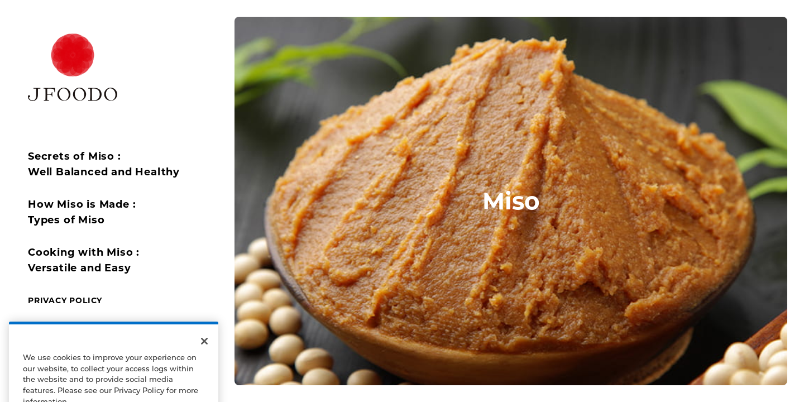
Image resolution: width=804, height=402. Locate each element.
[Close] (204, 355)
